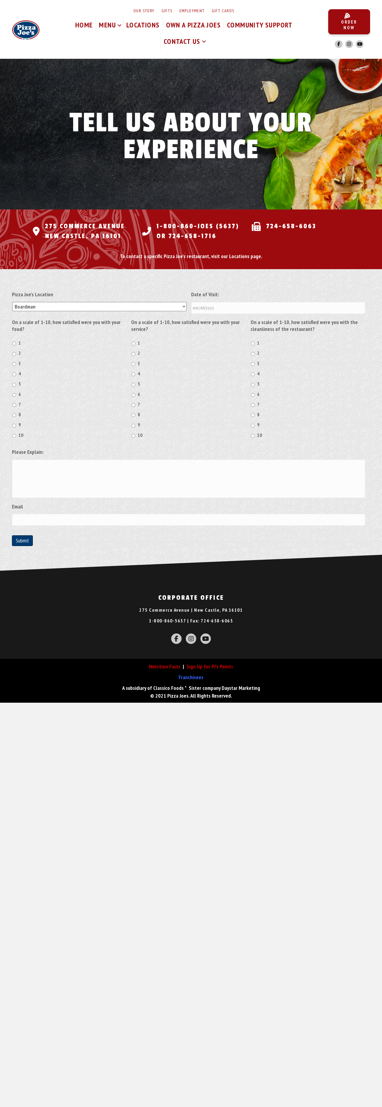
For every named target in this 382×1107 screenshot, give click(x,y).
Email (17, 515)
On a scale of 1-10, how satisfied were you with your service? (185, 325)
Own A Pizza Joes (193, 25)
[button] (119, 25)
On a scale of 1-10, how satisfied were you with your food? (66, 325)
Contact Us (182, 41)
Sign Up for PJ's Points (209, 674)
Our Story (144, 10)
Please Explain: (28, 451)
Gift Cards (223, 10)
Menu (107, 25)
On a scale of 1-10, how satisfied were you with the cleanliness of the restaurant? (304, 325)
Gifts (167, 10)
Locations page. (245, 256)
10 (21, 434)
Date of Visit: (205, 294)
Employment (192, 10)
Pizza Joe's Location (32, 294)
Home (84, 25)
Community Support (260, 25)
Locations (143, 25)
